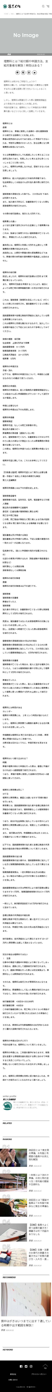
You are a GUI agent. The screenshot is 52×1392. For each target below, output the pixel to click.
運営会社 (13, 1374)
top (45, 1368)
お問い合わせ (13, 1380)
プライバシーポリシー (39, 1374)
